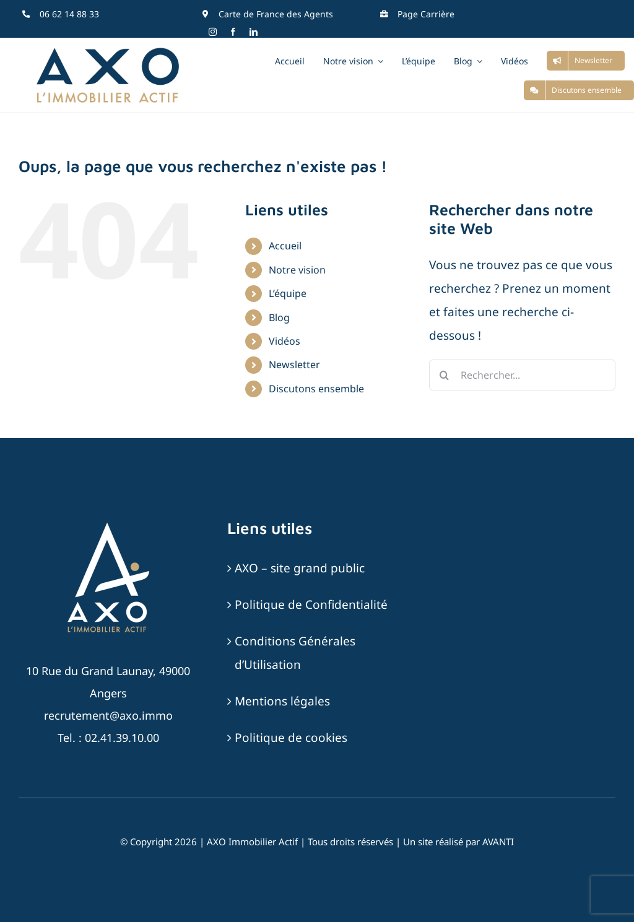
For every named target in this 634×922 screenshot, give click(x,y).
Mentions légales (282, 701)
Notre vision (297, 270)
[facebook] (233, 32)
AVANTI (498, 841)
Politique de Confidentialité (311, 605)
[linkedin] (254, 32)
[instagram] (213, 32)
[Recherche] (444, 375)
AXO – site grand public (300, 568)
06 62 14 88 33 (69, 14)
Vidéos (284, 341)
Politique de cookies (291, 738)
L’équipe (287, 293)
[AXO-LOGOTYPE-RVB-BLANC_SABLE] (108, 524)
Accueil (285, 245)
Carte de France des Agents (276, 14)
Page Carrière (425, 14)
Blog (279, 317)
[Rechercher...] (522, 375)
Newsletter (294, 364)
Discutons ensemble (316, 388)
